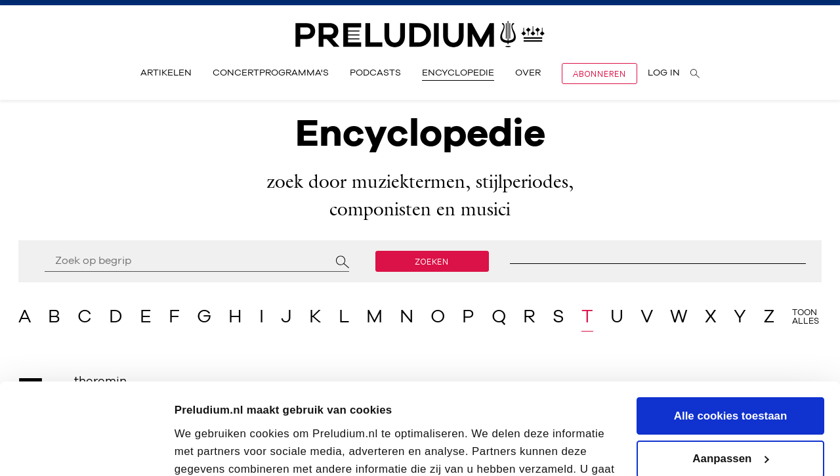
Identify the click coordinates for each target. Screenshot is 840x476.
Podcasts (375, 72)
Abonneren (599, 73)
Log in (664, 72)
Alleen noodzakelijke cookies (730, 424)
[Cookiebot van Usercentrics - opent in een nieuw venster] (85, 449)
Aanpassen (730, 380)
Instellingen (206, 449)
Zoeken (432, 261)
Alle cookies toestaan (730, 338)
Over (528, 72)
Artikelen (166, 72)
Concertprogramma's (271, 72)
